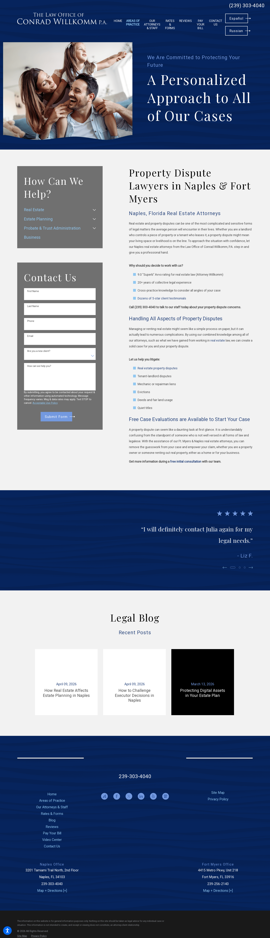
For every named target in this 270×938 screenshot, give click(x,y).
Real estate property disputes (158, 368)
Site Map (218, 793)
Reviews (52, 827)
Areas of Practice (52, 801)
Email (30, 336)
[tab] (94, 209)
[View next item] (251, 567)
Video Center (52, 840)
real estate (217, 340)
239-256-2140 (218, 884)
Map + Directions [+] (52, 891)
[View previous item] (225, 567)
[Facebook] (116, 796)
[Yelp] (153, 796)
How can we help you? (39, 366)
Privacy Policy (218, 799)
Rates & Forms (52, 814)
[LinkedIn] (141, 796)
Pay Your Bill (52, 833)
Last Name (33, 306)
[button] (7, 930)
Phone (30, 321)
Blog (52, 820)
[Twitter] (129, 796)
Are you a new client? (38, 351)
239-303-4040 (135, 776)
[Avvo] (104, 796)
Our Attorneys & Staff (52, 807)
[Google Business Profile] (165, 796)
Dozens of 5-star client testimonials (162, 298)
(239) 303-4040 (246, 5)
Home (52, 794)
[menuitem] (118, 21)
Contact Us (52, 846)
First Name (33, 291)
